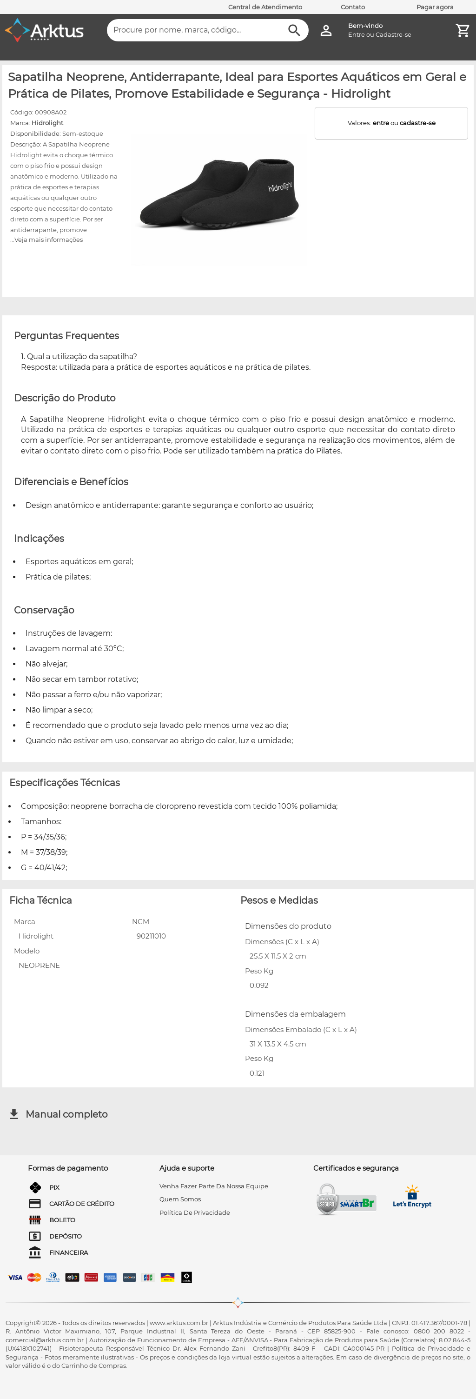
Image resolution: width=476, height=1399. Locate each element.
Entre (356, 34)
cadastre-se (418, 123)
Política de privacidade (194, 1212)
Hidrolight (47, 123)
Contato (353, 7)
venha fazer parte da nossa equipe (213, 1186)
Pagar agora (435, 7)
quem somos (180, 1199)
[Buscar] (294, 30)
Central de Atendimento (265, 7)
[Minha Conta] (326, 30)
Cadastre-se (393, 34)
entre (381, 123)
